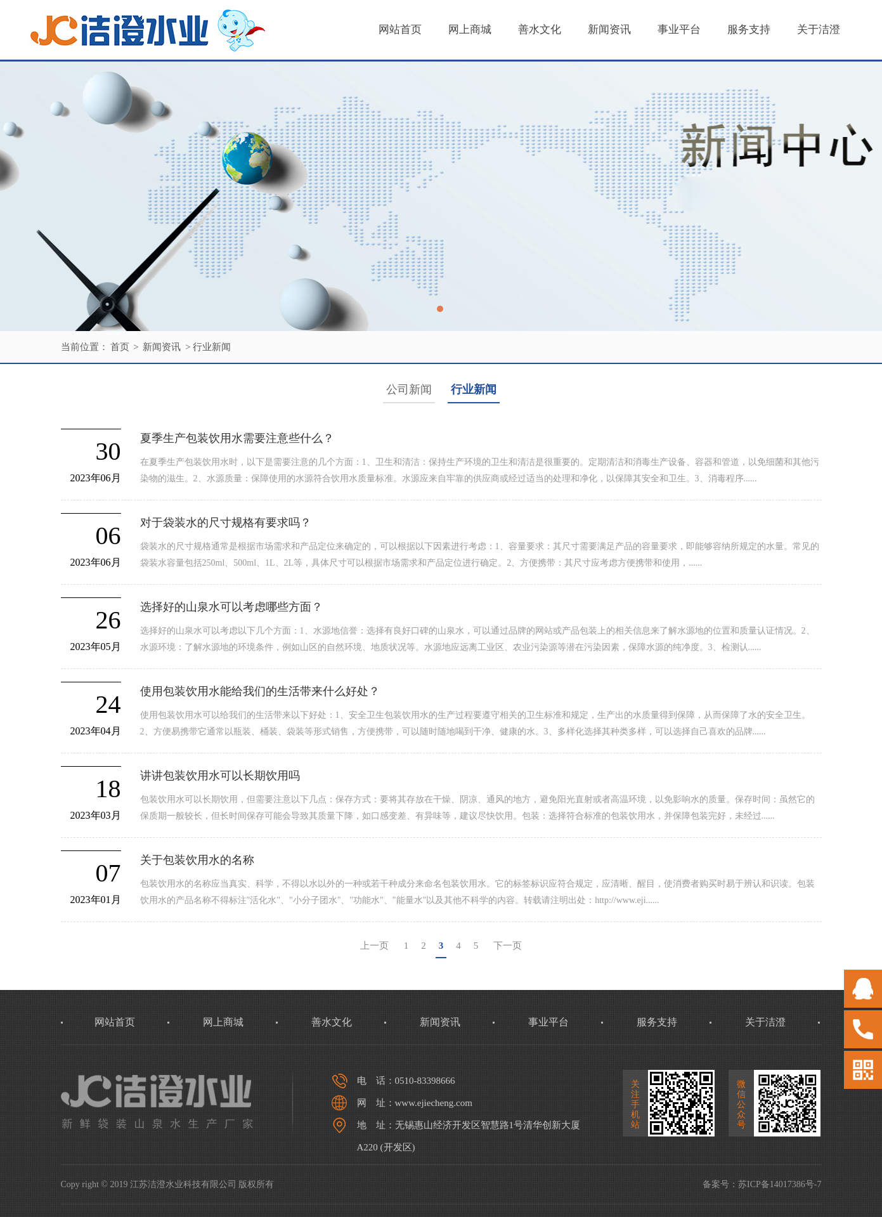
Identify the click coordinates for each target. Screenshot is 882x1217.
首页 (119, 347)
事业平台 (679, 29)
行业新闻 (212, 347)
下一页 (507, 945)
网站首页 (400, 29)
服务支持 (748, 29)
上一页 (374, 945)
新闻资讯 (609, 29)
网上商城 (469, 29)
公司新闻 (409, 389)
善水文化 (539, 29)
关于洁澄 (818, 29)
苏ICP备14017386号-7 (779, 1184)
